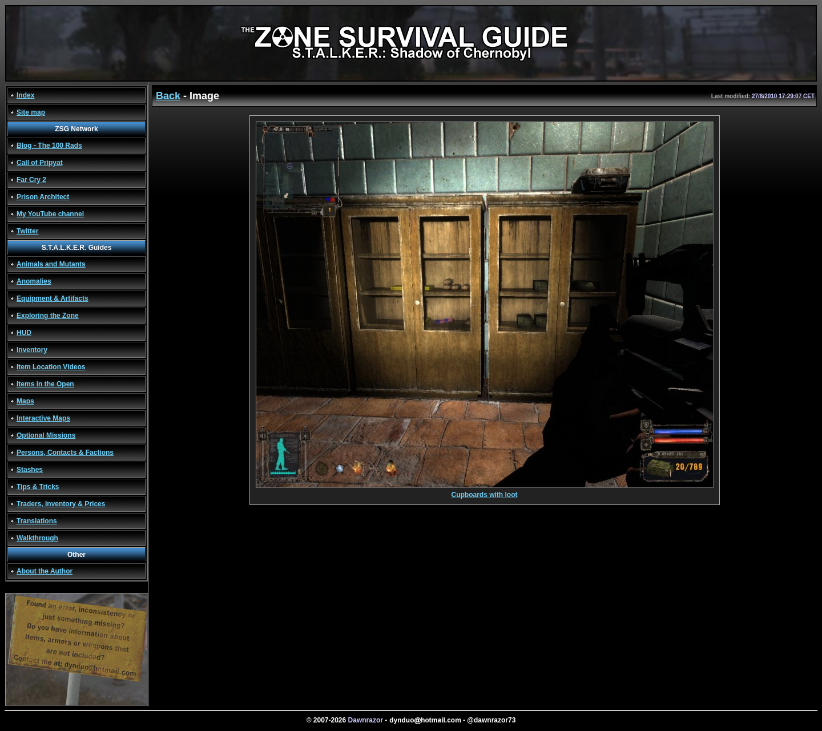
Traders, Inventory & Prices (61, 504)
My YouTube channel (50, 214)
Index (25, 95)
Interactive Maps (43, 418)
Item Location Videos (51, 367)
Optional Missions (46, 435)
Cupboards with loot (485, 491)
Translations (37, 521)
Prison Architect (43, 197)
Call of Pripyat (40, 163)
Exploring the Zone (48, 316)
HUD (24, 333)
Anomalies (34, 281)
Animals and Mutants (51, 264)
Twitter (27, 231)
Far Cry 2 (31, 180)
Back (168, 96)
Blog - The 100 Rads (49, 146)
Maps (25, 401)
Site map (31, 112)
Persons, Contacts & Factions (65, 453)
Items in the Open (45, 384)
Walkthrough (37, 538)
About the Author (44, 571)
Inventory (32, 350)
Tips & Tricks (38, 487)
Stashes (30, 470)
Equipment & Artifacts (52, 298)
